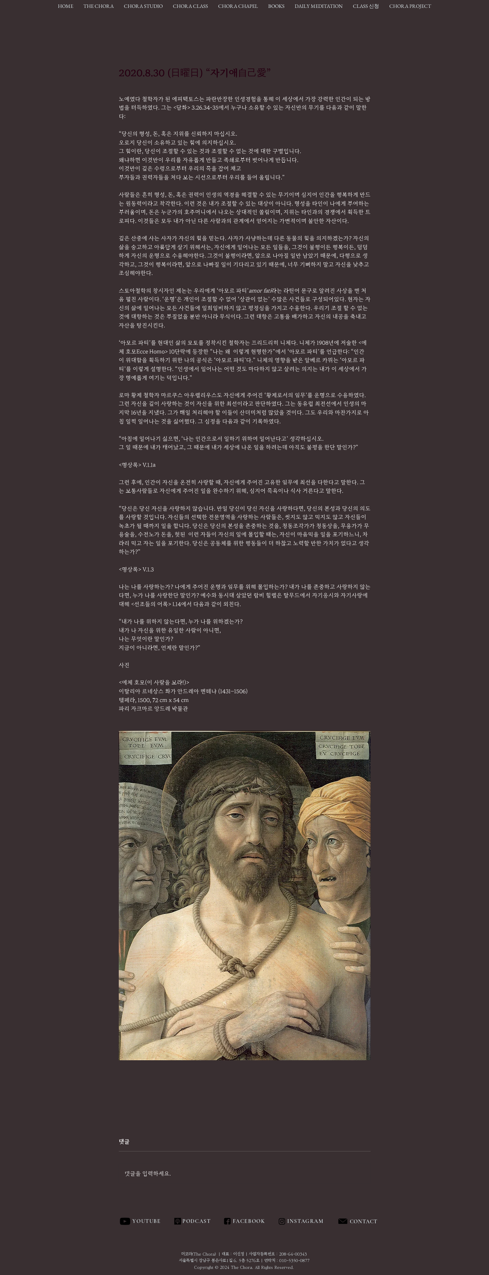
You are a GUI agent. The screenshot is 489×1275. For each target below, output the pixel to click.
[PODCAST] (196, 1221)
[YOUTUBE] (147, 1221)
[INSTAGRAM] (306, 1221)
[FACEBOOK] (247, 1221)
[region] (379, 1221)
